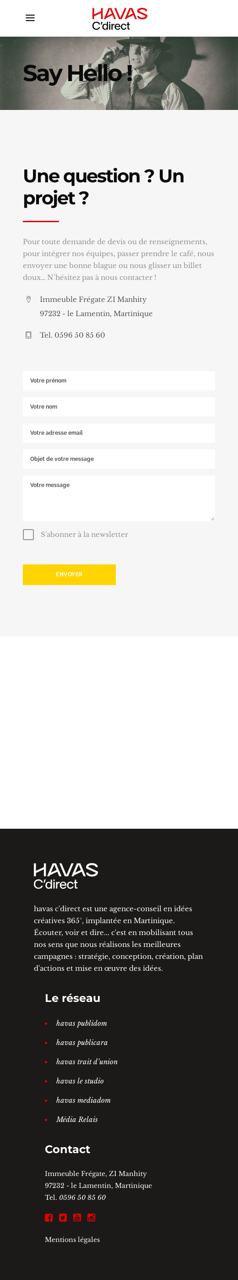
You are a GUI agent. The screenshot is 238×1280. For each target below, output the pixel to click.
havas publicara (82, 1042)
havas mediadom (83, 1100)
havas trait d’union (87, 1061)
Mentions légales (72, 1240)
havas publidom (81, 1023)
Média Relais (77, 1119)
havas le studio (80, 1081)
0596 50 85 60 (82, 1197)
